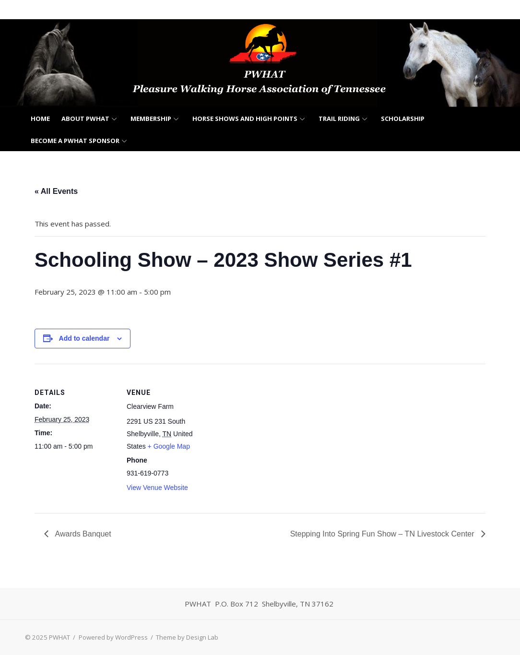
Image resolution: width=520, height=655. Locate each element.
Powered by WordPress (113, 637)
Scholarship (403, 118)
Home (40, 118)
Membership (150, 118)
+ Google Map (169, 446)
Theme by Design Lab (187, 637)
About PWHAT (85, 118)
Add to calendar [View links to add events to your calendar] (84, 338)
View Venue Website (157, 487)
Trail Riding (339, 118)
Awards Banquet (82, 534)
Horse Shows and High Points (244, 118)
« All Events (56, 191)
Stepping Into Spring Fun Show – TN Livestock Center (383, 534)
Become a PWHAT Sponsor (75, 140)
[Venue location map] (269, 430)
